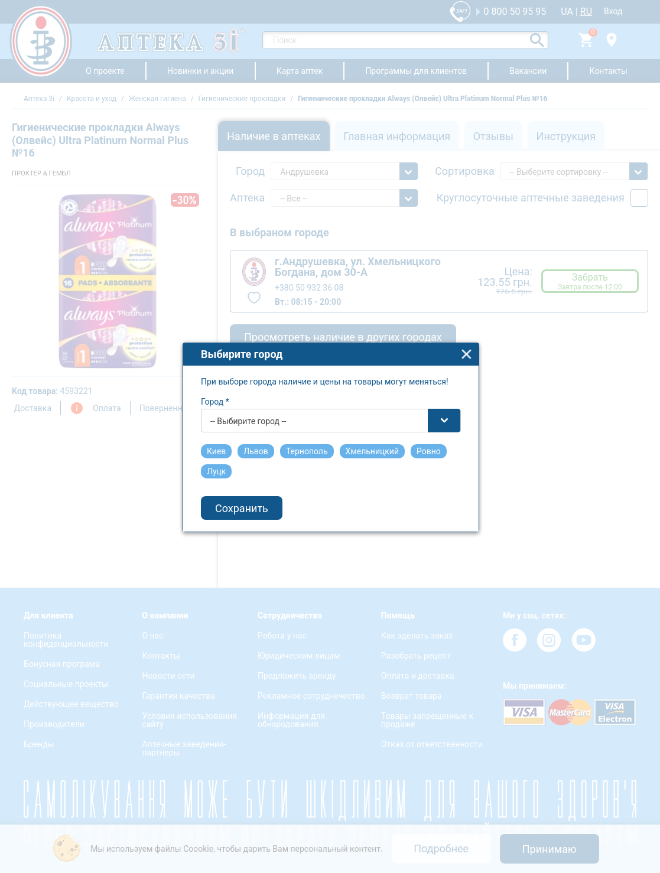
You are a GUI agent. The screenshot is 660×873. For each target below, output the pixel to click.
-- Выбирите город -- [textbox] (248, 411)
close (466, 344)
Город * (215, 391)
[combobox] (331, 410)
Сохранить (241, 497)
